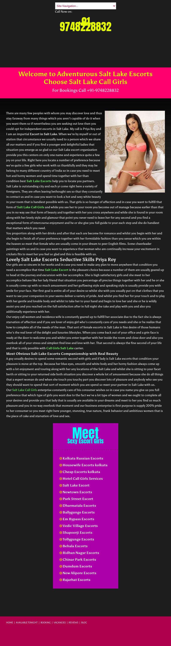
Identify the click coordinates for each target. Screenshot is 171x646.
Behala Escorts (73, 546)
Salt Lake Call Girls (30, 207)
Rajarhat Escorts (74, 580)
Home (9, 622)
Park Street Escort (76, 499)
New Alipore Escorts (78, 573)
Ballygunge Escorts (77, 512)
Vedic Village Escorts (78, 526)
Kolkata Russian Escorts (81, 458)
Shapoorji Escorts (76, 532)
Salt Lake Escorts (39, 181)
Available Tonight (27, 622)
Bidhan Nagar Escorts (79, 553)
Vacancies (60, 622)
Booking (46, 622)
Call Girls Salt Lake (60, 348)
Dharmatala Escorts (77, 505)
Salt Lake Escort (56, 270)
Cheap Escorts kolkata (79, 472)
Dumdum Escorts (75, 566)
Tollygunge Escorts (76, 539)
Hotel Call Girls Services (81, 479)
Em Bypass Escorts (76, 519)
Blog (84, 622)
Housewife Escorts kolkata (83, 465)
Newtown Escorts (75, 492)
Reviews (73, 622)
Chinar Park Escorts (77, 559)
